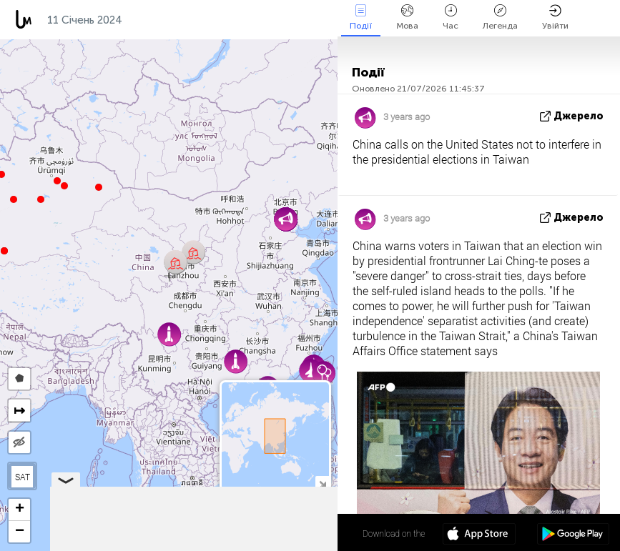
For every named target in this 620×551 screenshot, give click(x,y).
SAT (22, 476)
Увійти (555, 17)
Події (361, 17)
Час (450, 17)
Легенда (500, 17)
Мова (407, 17)
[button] (57, 180)
